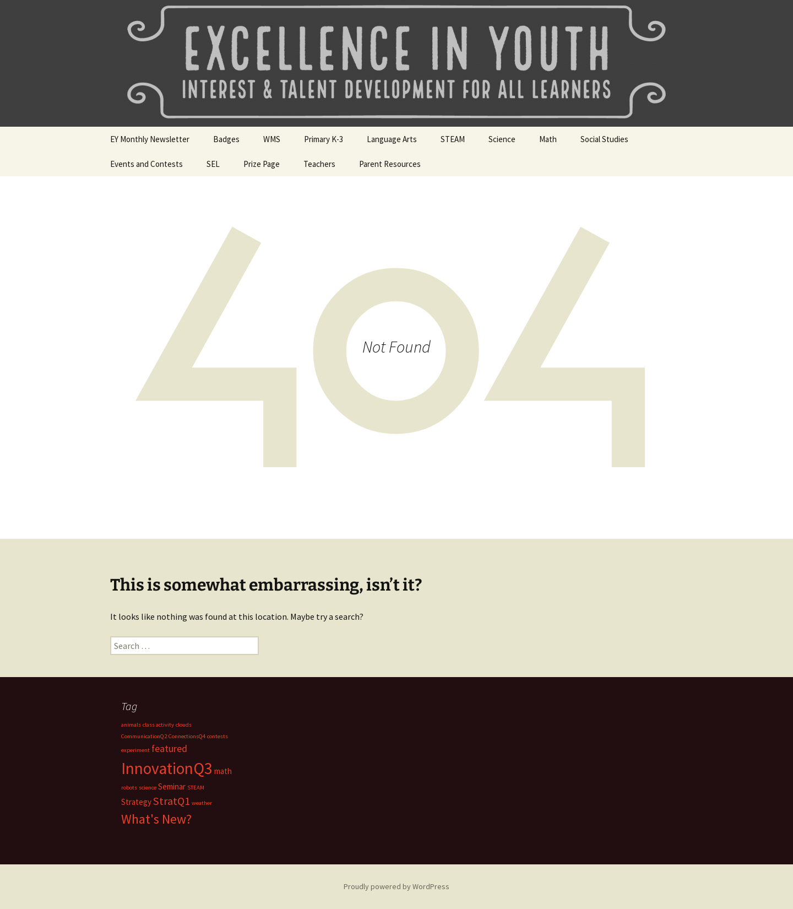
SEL (213, 164)
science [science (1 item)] (147, 787)
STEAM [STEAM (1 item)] (195, 787)
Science (501, 139)
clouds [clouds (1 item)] (184, 724)
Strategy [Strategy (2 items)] (136, 802)
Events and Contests (146, 164)
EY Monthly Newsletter (149, 139)
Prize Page (261, 164)
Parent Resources (390, 164)
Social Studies (604, 139)
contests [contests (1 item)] (217, 736)
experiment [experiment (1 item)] (135, 750)
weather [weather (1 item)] (202, 803)
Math (548, 139)
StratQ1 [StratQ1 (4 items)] (171, 801)
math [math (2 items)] (223, 771)
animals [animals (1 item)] (131, 724)
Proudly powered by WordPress (396, 886)
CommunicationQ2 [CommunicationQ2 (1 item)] (144, 736)
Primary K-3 (323, 139)
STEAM (453, 139)
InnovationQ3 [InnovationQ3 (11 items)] (167, 768)
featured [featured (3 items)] (169, 748)
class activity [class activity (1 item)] (158, 724)
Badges (226, 139)
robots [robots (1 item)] (129, 787)
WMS (271, 139)
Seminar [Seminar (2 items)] (172, 786)
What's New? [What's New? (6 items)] (156, 819)
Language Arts (392, 139)
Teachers (319, 164)
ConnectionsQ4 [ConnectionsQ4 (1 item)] (187, 736)
